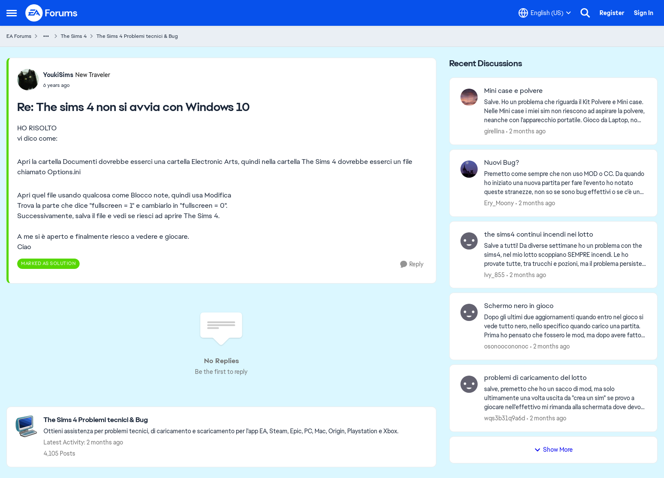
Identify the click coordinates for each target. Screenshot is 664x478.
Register (611, 13)
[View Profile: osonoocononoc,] (469, 312)
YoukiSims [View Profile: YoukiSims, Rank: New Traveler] (58, 75)
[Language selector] (545, 13)
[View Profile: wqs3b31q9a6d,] (469, 384)
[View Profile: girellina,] (469, 97)
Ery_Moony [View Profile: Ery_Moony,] (499, 203)
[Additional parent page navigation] (46, 36)
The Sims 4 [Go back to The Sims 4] (74, 36)
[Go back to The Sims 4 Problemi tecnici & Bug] (220, 420)
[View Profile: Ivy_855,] (469, 241)
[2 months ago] (526, 131)
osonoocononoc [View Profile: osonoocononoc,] (506, 346)
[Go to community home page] (51, 13)
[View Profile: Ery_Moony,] (469, 169)
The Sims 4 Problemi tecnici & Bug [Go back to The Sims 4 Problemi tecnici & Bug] (137, 36)
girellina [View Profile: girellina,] (494, 131)
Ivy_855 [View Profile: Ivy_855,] (494, 274)
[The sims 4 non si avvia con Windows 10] (76, 85)
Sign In (643, 13)
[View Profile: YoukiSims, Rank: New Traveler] (28, 79)
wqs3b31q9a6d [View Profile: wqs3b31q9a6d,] (504, 418)
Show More (553, 449)
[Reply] (411, 264)
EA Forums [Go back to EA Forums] (18, 36)
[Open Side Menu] (11, 12)
